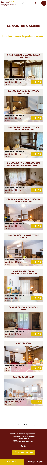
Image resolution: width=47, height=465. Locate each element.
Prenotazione (35, 462)
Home (14, 425)
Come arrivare (25, 452)
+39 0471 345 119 (36, 3)
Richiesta (12, 462)
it (25, 3)
